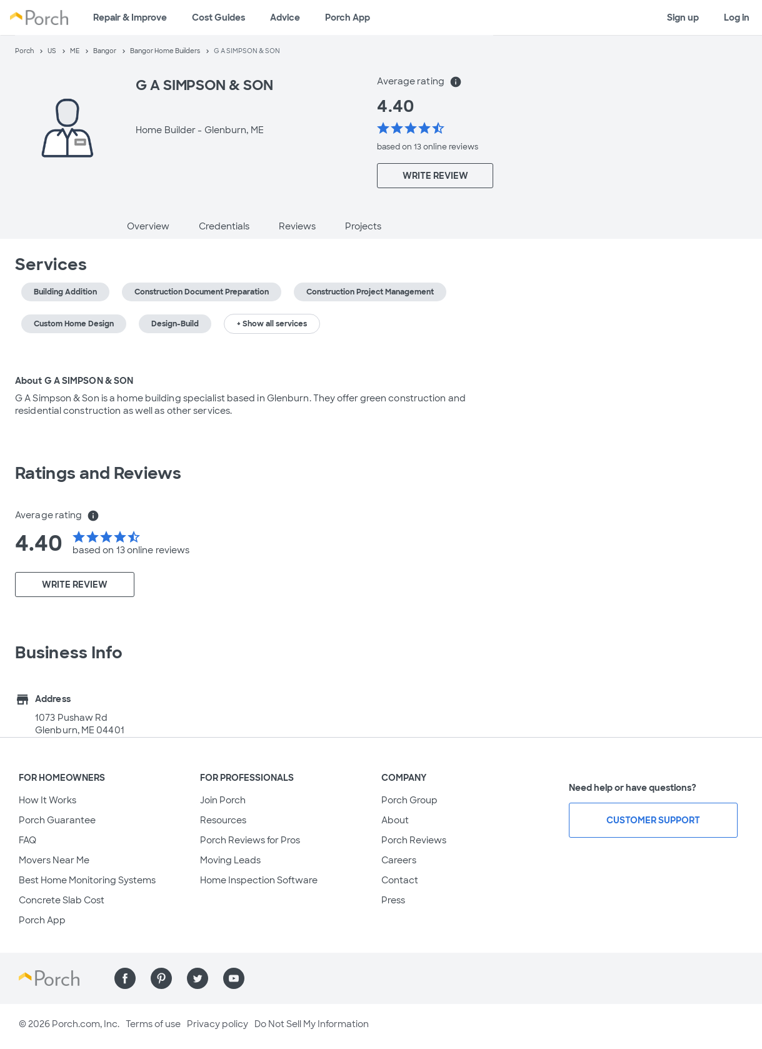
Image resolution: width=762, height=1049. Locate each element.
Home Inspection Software (259, 880)
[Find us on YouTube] (233, 978)
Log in (736, 17)
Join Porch (223, 800)
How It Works (47, 800)
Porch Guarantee (57, 820)
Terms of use (153, 1024)
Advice (285, 17)
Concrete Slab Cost (61, 900)
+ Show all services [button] (272, 324)
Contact (399, 880)
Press (393, 900)
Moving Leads (230, 860)
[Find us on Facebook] (125, 978)
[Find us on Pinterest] (161, 978)
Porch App (347, 17)
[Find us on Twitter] (197, 978)
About (395, 820)
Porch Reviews (413, 840)
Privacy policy (217, 1024)
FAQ (27, 840)
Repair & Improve (130, 17)
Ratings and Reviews (98, 473)
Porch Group (409, 800)
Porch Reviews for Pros (250, 840)
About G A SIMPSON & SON (74, 380)
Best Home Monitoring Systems (87, 880)
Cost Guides (218, 17)
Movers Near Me (54, 860)
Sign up (683, 17)
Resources (223, 820)
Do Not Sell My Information (311, 1024)
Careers (398, 860)
